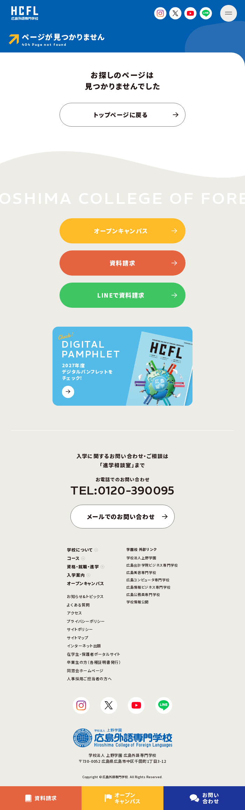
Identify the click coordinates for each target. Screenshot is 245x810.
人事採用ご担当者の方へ (89, 678)
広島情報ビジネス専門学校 (148, 587)
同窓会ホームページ (85, 670)
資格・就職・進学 (85, 566)
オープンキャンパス (85, 583)
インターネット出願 (84, 645)
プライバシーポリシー (86, 621)
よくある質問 (78, 605)
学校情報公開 (137, 601)
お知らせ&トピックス (85, 596)
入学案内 (78, 575)
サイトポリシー (80, 629)
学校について (82, 550)
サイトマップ (78, 637)
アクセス (74, 613)
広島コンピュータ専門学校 (147, 579)
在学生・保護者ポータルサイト (93, 654)
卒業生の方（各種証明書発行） (94, 662)
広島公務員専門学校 (143, 594)
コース (76, 558)
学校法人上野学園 (141, 557)
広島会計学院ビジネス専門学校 (152, 565)
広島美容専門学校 (141, 572)
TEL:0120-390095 (122, 491)
